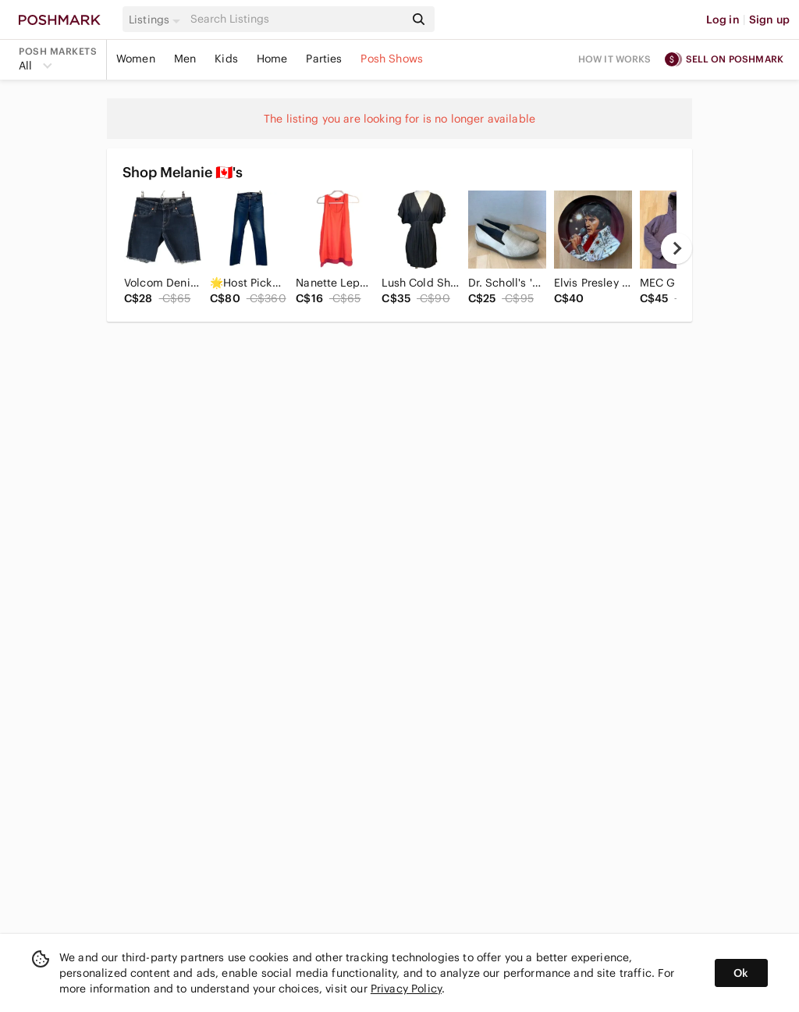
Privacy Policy (406, 989)
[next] (676, 248)
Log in (723, 19)
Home (272, 59)
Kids (226, 59)
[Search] (296, 19)
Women (135, 59)
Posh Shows (391, 59)
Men (185, 59)
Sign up (769, 19)
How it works (615, 59)
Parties (324, 59)
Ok (740, 973)
